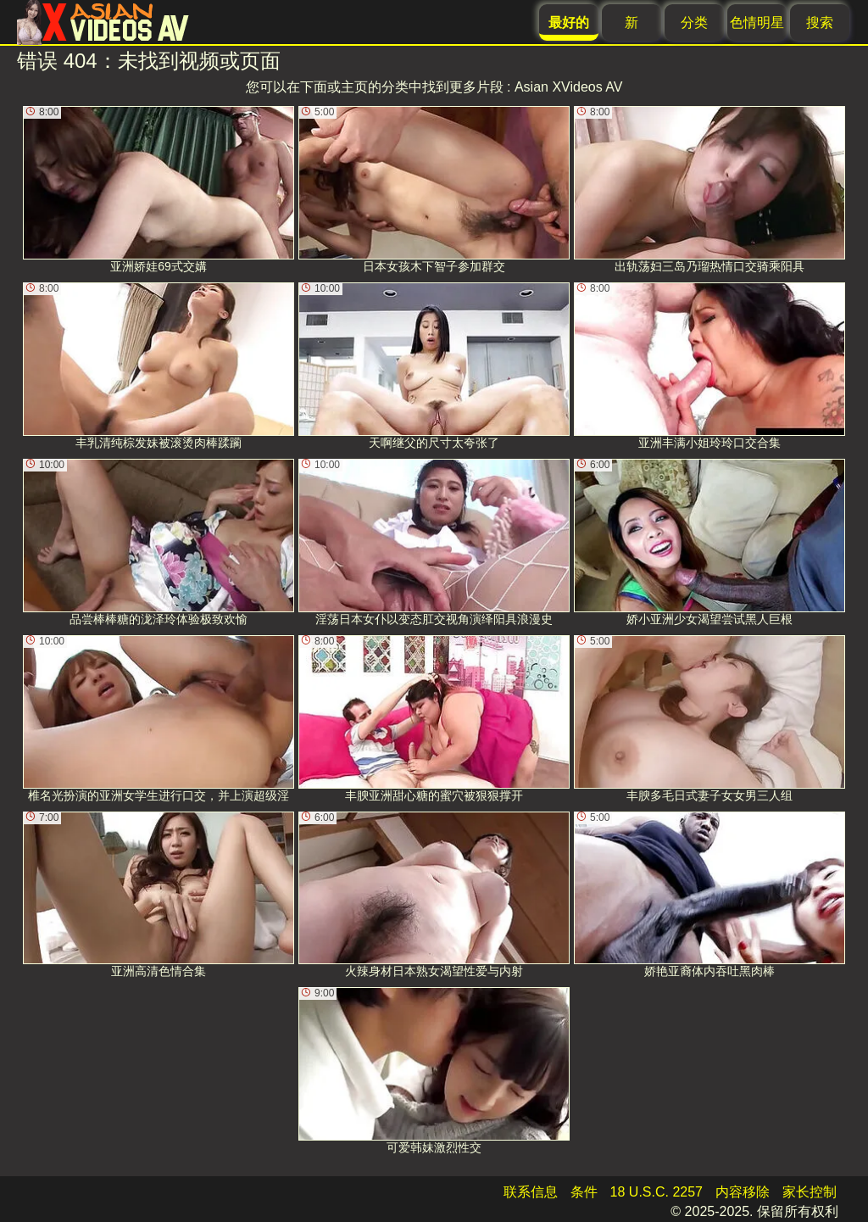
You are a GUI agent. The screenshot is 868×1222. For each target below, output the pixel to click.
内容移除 (742, 1192)
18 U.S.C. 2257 (656, 1192)
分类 (694, 22)
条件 (584, 1192)
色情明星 (757, 22)
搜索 (819, 22)
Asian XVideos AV (569, 87)
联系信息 (531, 1192)
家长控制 (809, 1192)
